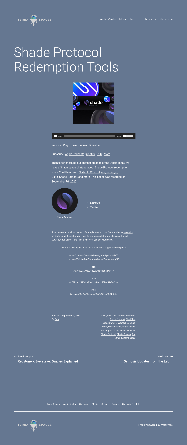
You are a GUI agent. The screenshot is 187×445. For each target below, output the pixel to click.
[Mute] (124, 136)
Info (132, 19)
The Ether (130, 319)
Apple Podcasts (74, 154)
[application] (93, 136)
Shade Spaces (124, 334)
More (107, 154)
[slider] (89, 136)
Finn (57, 319)
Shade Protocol (104, 167)
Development (114, 326)
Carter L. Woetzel (89, 172)
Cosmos (121, 315)
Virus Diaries (66, 239)
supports (109, 247)
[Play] (55, 136)
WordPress (167, 424)
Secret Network (117, 319)
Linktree (95, 202)
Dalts (104, 326)
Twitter (94, 207)
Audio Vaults (108, 19)
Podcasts (130, 315)
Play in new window (75, 145)
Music (123, 19)
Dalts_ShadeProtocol (64, 176)
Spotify (90, 154)
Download (95, 145)
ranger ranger (109, 172)
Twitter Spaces (128, 338)
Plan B (81, 239)
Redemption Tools (110, 330)
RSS (99, 154)
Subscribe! (166, 19)
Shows (148, 19)
